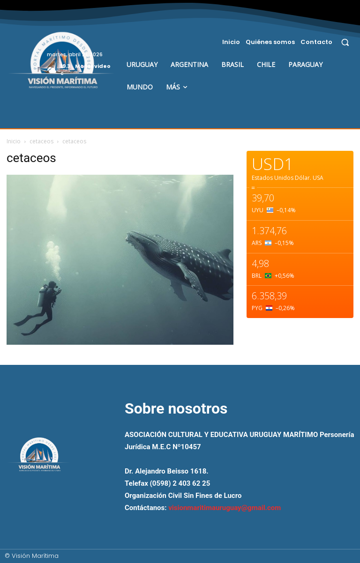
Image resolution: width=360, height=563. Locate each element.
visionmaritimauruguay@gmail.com (224, 508)
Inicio (14, 141)
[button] (345, 42)
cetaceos (41, 141)
